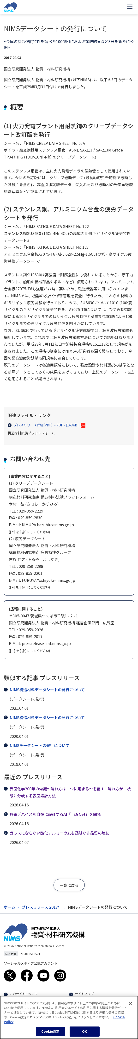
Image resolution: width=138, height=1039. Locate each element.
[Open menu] (129, 7)
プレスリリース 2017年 (42, 907)
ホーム (9, 907)
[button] (69, 885)
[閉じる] (130, 1006)
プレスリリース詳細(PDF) (43, 425)
